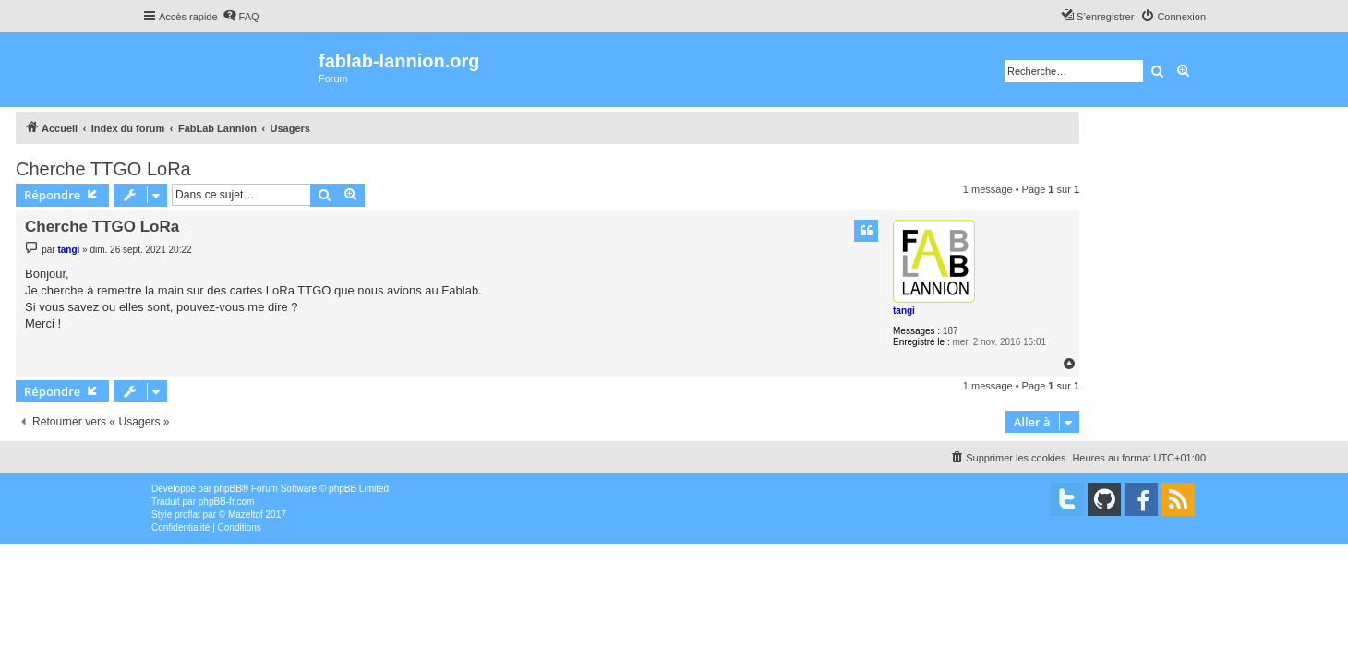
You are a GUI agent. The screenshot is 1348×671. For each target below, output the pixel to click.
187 (950, 331)
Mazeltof (245, 514)
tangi (904, 311)
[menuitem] (241, 17)
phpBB (228, 489)
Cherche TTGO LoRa (103, 169)
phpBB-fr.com (227, 502)
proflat (187, 514)
